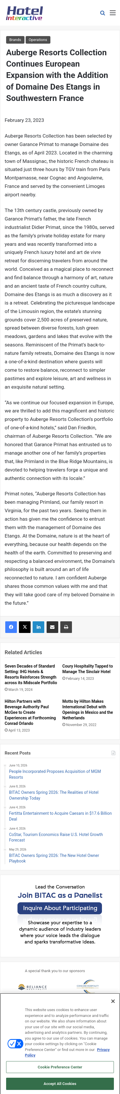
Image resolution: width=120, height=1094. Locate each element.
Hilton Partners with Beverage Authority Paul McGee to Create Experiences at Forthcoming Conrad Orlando (30, 712)
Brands (15, 40)
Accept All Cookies (60, 1086)
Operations (38, 40)
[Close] (113, 1003)
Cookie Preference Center (60, 1069)
